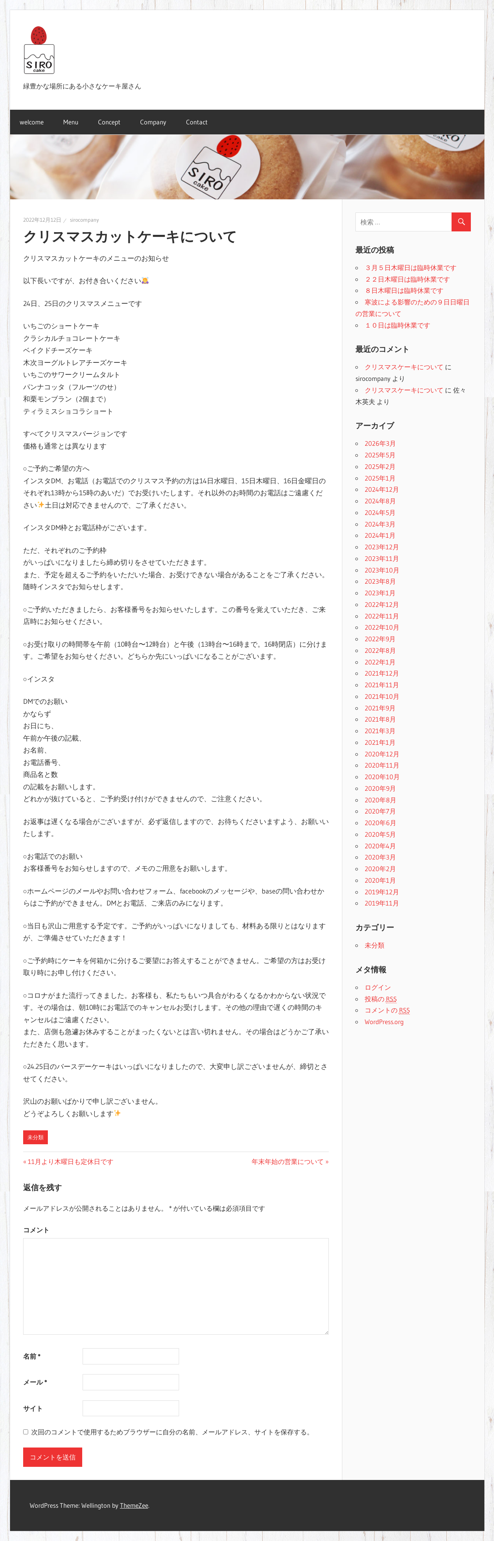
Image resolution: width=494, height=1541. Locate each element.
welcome (32, 122)
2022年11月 (382, 616)
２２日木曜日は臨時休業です (407, 279)
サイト (33, 1408)
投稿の (381, 999)
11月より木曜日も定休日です (70, 1161)
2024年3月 (380, 524)
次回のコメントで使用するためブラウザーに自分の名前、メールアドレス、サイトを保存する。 (172, 1432)
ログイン (378, 987)
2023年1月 (380, 593)
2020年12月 (382, 754)
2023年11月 (382, 558)
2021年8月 (380, 719)
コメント (36, 1230)
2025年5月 (380, 455)
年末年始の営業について (288, 1161)
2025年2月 (380, 466)
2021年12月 (382, 673)
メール (35, 1382)
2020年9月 (380, 788)
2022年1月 (380, 662)
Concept (109, 122)
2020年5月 (380, 834)
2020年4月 (380, 846)
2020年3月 (380, 857)
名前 (32, 1356)
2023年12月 (382, 547)
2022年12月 (382, 604)
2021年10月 (382, 696)
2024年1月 (380, 535)
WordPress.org (384, 1022)
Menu (70, 122)
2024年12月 (382, 489)
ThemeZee (134, 1505)
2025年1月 (380, 478)
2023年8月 (380, 581)
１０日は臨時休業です (397, 325)
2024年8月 (380, 501)
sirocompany (84, 219)
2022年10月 (382, 627)
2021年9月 (380, 708)
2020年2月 (380, 869)
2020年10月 (382, 777)
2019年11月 (382, 903)
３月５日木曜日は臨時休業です (411, 267)
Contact (197, 122)
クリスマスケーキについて (404, 367)
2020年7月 (380, 811)
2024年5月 (380, 512)
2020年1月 (380, 880)
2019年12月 (382, 892)
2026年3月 (380, 443)
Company (153, 122)
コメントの (387, 1010)
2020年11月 (382, 765)
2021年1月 (380, 742)
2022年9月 (380, 639)
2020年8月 (380, 800)
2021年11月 (382, 685)
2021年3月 (380, 731)
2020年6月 (380, 823)
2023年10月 (382, 570)
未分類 (35, 1137)
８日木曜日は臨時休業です (404, 290)
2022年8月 (380, 650)
